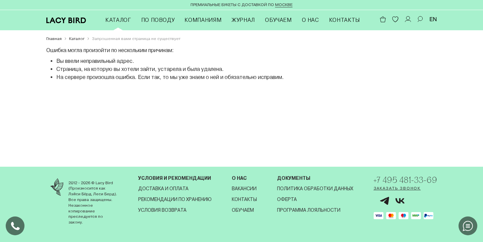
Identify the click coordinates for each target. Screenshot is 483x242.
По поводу (158, 20)
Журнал (243, 20)
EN (433, 19)
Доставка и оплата (163, 188)
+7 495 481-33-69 (404, 180)
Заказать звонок (395, 189)
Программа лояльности (307, 210)
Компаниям (202, 20)
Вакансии (243, 188)
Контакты (344, 20)
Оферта (286, 199)
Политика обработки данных (314, 188)
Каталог (118, 20)
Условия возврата (162, 210)
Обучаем (278, 20)
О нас (310, 20)
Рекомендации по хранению (174, 199)
